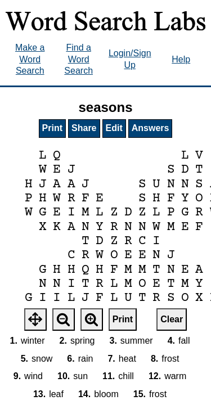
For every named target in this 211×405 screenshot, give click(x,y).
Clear (171, 319)
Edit (114, 128)
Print (52, 128)
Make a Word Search (29, 59)
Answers (150, 128)
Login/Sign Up (130, 59)
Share (83, 128)
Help (181, 59)
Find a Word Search (78, 59)
